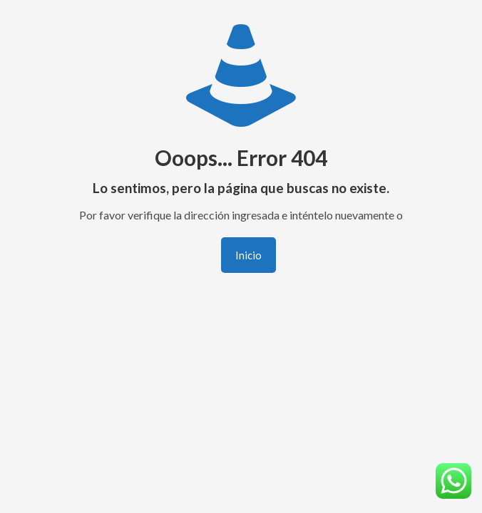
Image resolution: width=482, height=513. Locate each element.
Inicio (248, 255)
